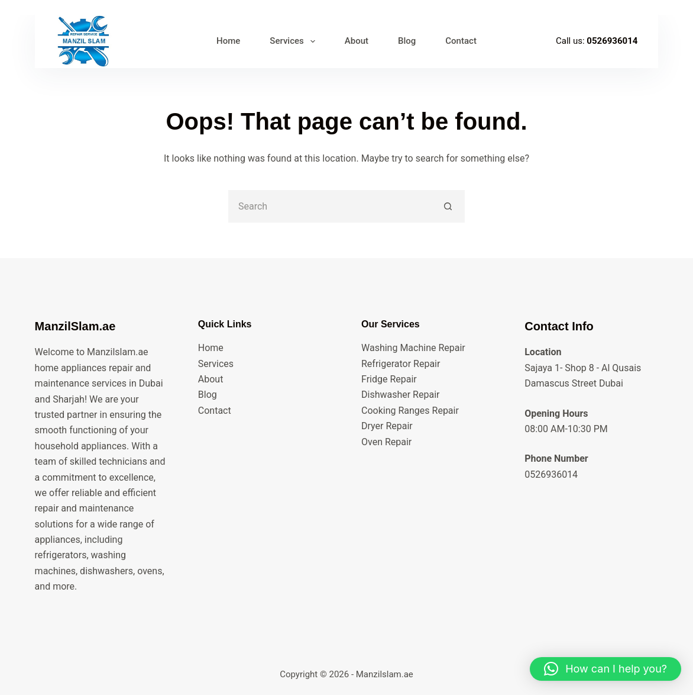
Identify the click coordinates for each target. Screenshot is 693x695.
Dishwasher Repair (400, 394)
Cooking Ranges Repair (410, 410)
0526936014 (612, 41)
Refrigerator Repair (400, 363)
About (211, 379)
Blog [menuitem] (407, 41)
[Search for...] (330, 206)
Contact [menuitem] (461, 41)
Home (211, 347)
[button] (605, 669)
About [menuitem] (356, 41)
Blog (207, 394)
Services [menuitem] (294, 41)
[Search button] (448, 206)
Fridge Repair (389, 379)
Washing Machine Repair (413, 347)
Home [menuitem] (228, 41)
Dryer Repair (387, 426)
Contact (214, 410)
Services (216, 363)
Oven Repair (386, 442)
